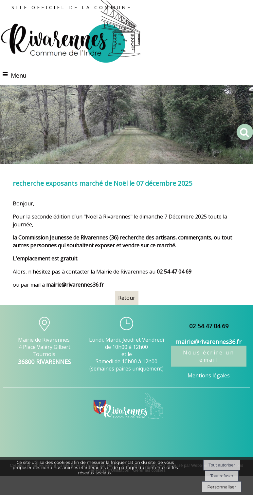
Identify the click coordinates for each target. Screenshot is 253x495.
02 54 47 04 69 (208, 326)
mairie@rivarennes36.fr (75, 284)
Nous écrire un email (208, 356)
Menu (19, 75)
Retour (126, 297)
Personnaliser (221, 486)
